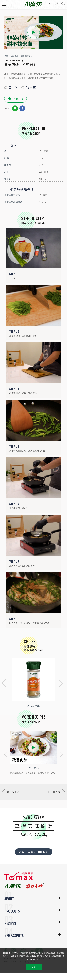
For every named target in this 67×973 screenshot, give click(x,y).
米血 (6, 172)
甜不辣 (7, 165)
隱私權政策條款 (55, 956)
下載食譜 (18, 98)
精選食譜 (14, 56)
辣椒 (6, 157)
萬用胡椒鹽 (33, 705)
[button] (3, 683)
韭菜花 (7, 179)
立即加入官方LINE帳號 (33, 852)
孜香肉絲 (33, 768)
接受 (33, 967)
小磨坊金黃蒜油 (12, 194)
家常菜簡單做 (26, 56)
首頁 (6, 56)
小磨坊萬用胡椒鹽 (13, 201)
